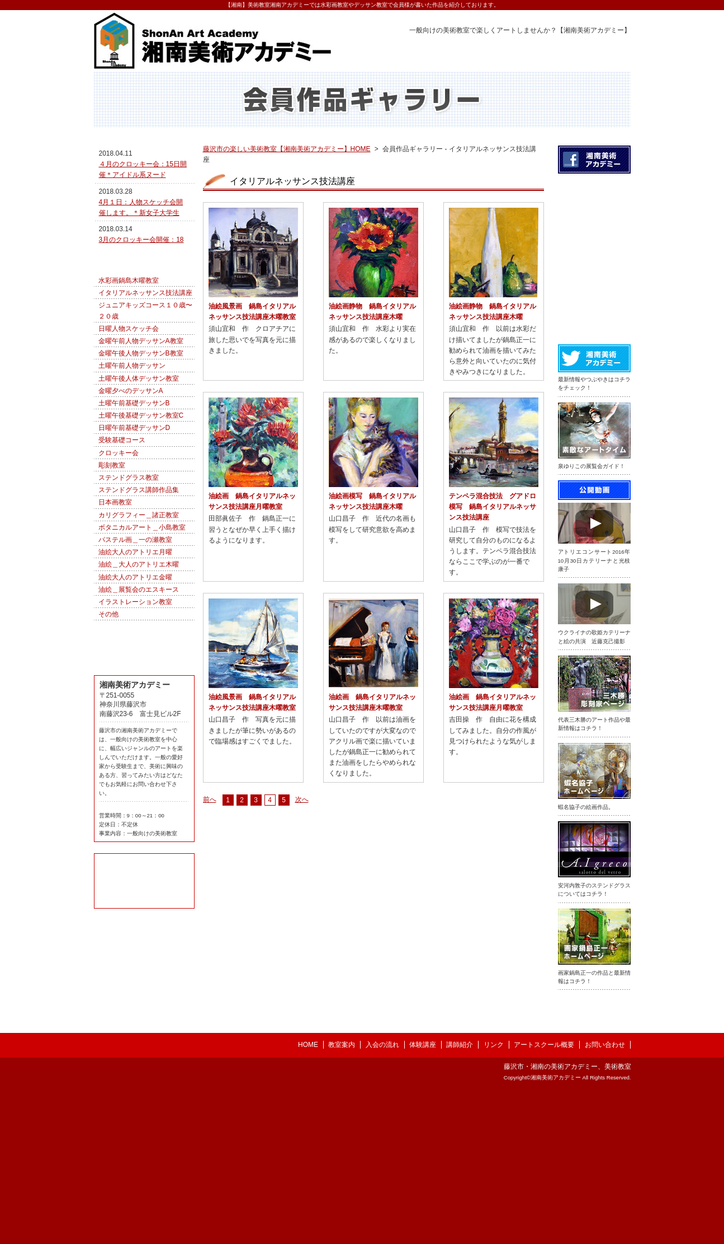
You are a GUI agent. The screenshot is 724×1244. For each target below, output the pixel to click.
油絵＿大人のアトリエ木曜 (138, 649)
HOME (308, 1196)
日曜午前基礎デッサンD (134, 512)
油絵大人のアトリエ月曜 (135, 636)
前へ (209, 824)
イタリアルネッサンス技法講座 (145, 377)
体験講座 (422, 1196)
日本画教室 (115, 587)
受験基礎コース (121, 525)
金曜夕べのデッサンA (130, 475)
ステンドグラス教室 (128, 562)
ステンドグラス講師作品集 (138, 574)
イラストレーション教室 (135, 686)
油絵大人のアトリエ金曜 (135, 662)
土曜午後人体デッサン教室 (138, 463)
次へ (302, 824)
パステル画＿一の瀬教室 (135, 624)
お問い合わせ (605, 1196)
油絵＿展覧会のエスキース (138, 674)
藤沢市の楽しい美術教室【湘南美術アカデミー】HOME (287, 173)
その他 (108, 699)
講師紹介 (459, 1196)
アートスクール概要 (544, 1196)
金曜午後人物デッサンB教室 (140, 438)
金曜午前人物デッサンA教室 (140, 425)
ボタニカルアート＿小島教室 (142, 612)
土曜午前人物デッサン (131, 450)
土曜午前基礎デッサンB (134, 488)
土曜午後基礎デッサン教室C (141, 500)
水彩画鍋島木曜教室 (128, 365)
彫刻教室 (111, 550)
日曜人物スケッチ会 (128, 413)
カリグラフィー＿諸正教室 (138, 600)
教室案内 (341, 1196)
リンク (494, 1196)
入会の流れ (382, 1196)
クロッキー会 (118, 537)
